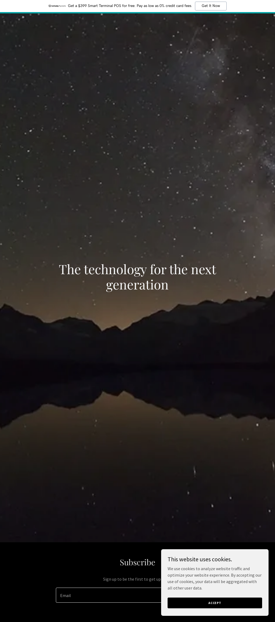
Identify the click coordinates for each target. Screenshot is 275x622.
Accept (214, 603)
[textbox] (118, 595)
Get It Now (211, 6)
